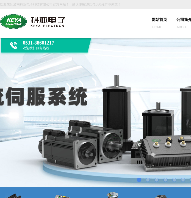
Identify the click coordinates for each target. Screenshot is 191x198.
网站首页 (159, 20)
